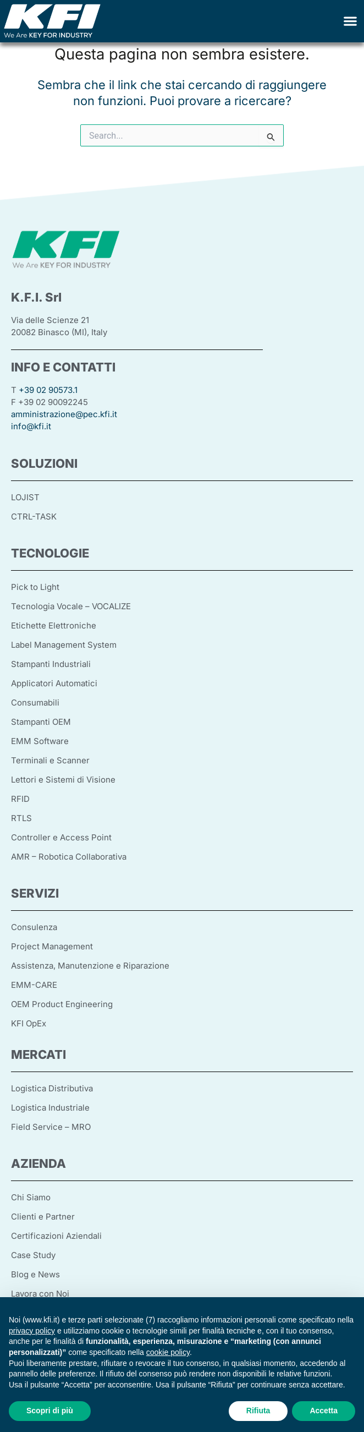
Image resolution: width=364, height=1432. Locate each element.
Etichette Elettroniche (53, 625)
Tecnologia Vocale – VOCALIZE (71, 606)
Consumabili (35, 702)
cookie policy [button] (168, 1352)
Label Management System (64, 645)
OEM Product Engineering (62, 1004)
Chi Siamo (31, 1197)
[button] (350, 21)
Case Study (33, 1255)
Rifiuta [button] (258, 1410)
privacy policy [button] (32, 1330)
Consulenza (34, 927)
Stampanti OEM (41, 722)
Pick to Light (35, 587)
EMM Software (40, 741)
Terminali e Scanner (50, 760)
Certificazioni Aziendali (56, 1236)
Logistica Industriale (50, 1107)
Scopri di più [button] (49, 1410)
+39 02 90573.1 (48, 390)
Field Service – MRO (51, 1127)
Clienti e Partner (43, 1216)
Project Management (52, 946)
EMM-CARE (34, 985)
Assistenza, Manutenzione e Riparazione (90, 965)
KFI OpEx (28, 1023)
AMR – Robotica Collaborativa (68, 856)
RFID (20, 799)
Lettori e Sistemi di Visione (63, 779)
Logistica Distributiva (52, 1088)
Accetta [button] (324, 1410)
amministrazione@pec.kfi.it (64, 414)
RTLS (21, 818)
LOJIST (25, 497)
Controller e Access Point (61, 837)
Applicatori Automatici (54, 683)
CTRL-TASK (34, 516)
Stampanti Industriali (51, 664)
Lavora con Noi (40, 1293)
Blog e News (35, 1274)
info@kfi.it (31, 426)
